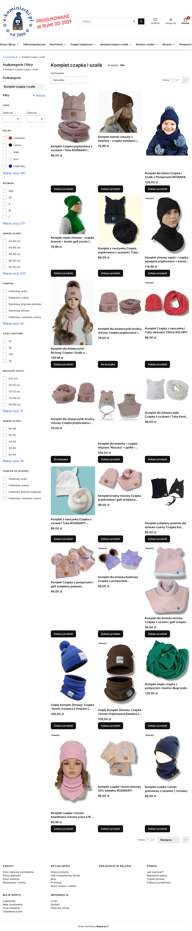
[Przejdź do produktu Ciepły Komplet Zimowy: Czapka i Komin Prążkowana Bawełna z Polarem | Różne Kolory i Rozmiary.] (120, 673)
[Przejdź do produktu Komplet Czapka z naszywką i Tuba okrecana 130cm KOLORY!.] (167, 302)
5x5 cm (13, 378)
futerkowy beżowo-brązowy (25, 491)
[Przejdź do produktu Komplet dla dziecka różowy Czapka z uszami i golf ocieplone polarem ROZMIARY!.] (167, 580)
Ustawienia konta (13, 911)
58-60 (12, 448)
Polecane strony (60, 907)
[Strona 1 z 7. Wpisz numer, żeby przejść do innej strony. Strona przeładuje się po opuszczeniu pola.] (172, 80)
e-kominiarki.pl (10, 57)
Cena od (7, 112)
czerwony (17, 138)
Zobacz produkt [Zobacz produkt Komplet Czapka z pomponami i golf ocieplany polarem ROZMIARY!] (63, 633)
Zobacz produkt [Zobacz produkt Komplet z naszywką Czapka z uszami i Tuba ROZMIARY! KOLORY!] (63, 538)
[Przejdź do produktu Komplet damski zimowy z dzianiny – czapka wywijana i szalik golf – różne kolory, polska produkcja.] (120, 112)
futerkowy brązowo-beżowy (25, 304)
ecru (14, 159)
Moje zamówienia (13, 904)
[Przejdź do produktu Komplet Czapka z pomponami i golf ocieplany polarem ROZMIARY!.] (73, 562)
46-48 (12, 428)
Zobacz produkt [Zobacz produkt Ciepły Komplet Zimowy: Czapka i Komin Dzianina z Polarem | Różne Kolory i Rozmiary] (63, 725)
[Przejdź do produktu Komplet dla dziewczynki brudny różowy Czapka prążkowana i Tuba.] (120, 302)
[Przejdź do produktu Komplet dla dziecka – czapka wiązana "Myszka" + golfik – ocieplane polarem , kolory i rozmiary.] (120, 405)
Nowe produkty (60, 871)
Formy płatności (12, 875)
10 (10, 341)
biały (14, 152)
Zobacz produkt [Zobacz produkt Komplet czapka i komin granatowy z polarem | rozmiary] (157, 828)
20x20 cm (14, 404)
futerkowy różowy (19, 310)
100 (11, 354)
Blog (53, 878)
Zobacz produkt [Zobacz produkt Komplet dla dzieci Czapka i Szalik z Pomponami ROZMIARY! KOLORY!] (157, 188)
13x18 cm (14, 397)
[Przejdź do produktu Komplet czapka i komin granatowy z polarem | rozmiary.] (167, 758)
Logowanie (9, 900)
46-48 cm (14, 254)
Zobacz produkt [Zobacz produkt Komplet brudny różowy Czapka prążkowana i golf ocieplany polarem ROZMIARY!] (110, 538)
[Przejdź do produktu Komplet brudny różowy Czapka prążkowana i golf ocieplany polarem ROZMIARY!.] (120, 479)
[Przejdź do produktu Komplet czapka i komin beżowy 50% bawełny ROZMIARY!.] (120, 757)
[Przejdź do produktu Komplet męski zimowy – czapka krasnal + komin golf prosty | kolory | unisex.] (73, 214)
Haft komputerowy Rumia (65, 875)
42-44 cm (14, 241)
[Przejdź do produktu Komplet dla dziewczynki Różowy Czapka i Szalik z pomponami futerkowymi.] (73, 312)
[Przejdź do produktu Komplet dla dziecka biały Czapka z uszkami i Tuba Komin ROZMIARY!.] (167, 390)
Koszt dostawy (11, 878)
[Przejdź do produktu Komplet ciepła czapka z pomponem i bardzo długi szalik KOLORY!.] (167, 660)
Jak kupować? (155, 871)
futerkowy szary (18, 291)
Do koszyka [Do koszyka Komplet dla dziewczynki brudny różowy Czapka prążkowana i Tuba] (108, 364)
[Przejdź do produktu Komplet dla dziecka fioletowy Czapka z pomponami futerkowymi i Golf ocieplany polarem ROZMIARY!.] (120, 559)
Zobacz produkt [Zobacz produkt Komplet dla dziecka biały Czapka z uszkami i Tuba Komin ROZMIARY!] (157, 459)
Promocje (56, 882)
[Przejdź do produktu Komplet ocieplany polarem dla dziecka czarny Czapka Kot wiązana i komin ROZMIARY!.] (167, 493)
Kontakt (55, 904)
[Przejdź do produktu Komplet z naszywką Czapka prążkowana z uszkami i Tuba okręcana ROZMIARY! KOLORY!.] (120, 220)
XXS (11, 190)
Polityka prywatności (159, 882)
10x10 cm (14, 384)
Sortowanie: (57, 73)
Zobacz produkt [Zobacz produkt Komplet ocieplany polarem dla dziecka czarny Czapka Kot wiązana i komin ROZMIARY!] (157, 538)
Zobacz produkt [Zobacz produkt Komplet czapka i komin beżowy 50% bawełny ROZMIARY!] (110, 828)
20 (10, 360)
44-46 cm (14, 247)
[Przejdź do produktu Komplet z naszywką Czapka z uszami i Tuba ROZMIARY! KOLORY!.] (73, 491)
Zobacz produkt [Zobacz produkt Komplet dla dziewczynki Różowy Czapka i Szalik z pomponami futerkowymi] (63, 364)
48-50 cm (14, 260)
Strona (165, 80)
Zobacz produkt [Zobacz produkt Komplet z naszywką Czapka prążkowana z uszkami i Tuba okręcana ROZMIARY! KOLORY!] (110, 273)
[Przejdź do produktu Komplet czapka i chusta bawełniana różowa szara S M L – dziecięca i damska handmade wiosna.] (73, 771)
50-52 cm (14, 266)
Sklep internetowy (92, 926)
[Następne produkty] (168, 839)
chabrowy (17, 166)
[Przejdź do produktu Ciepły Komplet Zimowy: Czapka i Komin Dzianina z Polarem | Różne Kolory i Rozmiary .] (73, 670)
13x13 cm (14, 391)
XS (10, 197)
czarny (15, 145)
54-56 (12, 441)
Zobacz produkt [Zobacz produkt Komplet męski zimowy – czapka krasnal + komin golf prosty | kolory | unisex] (63, 273)
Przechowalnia (11, 907)
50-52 (12, 435)
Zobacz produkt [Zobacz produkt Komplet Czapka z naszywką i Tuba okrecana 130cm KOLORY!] (157, 364)
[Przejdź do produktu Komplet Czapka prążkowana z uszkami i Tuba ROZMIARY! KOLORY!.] (73, 117)
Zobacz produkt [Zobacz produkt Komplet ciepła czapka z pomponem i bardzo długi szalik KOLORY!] (157, 725)
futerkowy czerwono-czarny (25, 317)
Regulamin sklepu (157, 875)
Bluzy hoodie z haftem (63, 885)
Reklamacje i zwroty (14, 882)
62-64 (12, 454)
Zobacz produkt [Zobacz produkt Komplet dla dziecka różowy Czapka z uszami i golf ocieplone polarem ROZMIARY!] (157, 633)
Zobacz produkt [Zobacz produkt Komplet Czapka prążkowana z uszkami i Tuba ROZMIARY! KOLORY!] (63, 188)
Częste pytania (155, 878)
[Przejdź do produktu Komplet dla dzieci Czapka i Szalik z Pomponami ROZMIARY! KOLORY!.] (167, 130)
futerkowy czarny (19, 297)
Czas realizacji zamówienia (18, 871)
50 (10, 347)
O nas (54, 900)
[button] (141, 21)
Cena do (32, 112)
